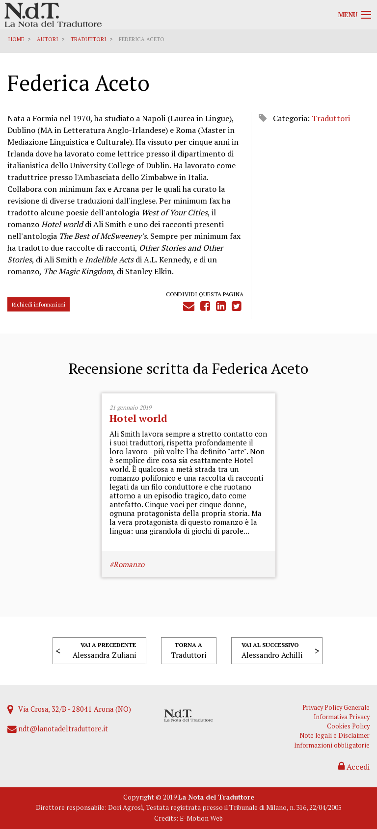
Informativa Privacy (342, 717)
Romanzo (128, 564)
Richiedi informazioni (38, 304)
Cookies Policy (348, 726)
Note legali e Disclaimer (334, 735)
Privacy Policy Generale (336, 707)
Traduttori (88, 39)
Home (16, 39)
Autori (47, 39)
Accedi (354, 766)
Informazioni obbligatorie (332, 745)
